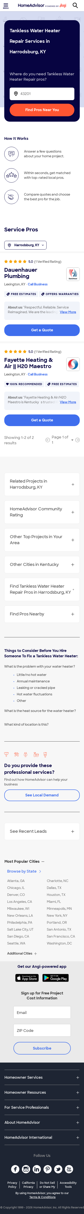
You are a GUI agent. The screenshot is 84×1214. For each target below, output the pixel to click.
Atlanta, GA (16, 881)
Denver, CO (16, 895)
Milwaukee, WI (18, 909)
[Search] (77, 6)
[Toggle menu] (6, 5)
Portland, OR (57, 923)
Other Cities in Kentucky (42, 564)
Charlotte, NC (57, 881)
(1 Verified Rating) (47, 262)
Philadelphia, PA (19, 923)
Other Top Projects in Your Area (42, 540)
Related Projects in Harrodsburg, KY (42, 484)
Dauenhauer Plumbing (20, 273)
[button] (42, 861)
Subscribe (42, 1048)
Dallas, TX (54, 888)
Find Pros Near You (42, 110)
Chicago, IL (16, 888)
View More (68, 312)
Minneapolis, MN (59, 909)
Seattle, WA (16, 943)
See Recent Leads (42, 831)
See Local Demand (42, 795)
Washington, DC (59, 943)
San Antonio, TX (59, 929)
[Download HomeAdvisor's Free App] (28, 978)
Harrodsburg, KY (25, 245)
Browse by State (24, 871)
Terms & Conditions (42, 1197)
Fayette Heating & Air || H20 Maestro (28, 363)
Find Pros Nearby (42, 614)
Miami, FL (54, 902)
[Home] (42, 5)
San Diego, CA (18, 936)
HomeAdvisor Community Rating (42, 512)
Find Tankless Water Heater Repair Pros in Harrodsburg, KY (42, 589)
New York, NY (57, 916)
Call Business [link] (37, 284)
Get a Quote (42, 330)
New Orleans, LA (20, 916)
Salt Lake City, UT (20, 929)
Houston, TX (56, 895)
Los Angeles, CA (19, 902)
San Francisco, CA (61, 936)
